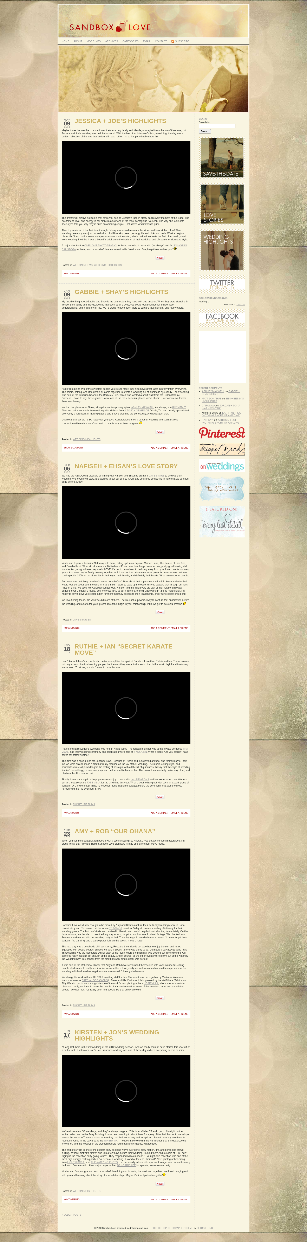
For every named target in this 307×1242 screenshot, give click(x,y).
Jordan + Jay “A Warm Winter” (221, 407)
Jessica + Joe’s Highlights (120, 120)
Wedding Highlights (108, 265)
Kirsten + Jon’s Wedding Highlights (117, 1035)
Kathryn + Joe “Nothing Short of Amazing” (221, 414)
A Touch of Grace (136, 410)
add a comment (160, 274)
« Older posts (71, 1214)
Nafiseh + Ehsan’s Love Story (126, 466)
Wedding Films (83, 265)
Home (65, 41)
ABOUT (78, 41)
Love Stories (82, 619)
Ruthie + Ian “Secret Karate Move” (123, 649)
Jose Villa (93, 782)
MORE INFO (94, 41)
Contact (161, 41)
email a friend (179, 274)
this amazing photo (104, 1162)
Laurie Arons (140, 779)
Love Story (156, 475)
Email (147, 41)
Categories (131, 41)
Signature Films (84, 804)
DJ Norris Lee (126, 1165)
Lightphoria (75, 1162)
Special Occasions (95, 980)
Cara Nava (208, 405)
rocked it (179, 407)
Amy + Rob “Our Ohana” (115, 831)
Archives (111, 41)
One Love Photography (100, 245)
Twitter (240, 304)
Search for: (205, 122)
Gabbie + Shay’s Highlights (121, 291)
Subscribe (182, 41)
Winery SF (110, 1140)
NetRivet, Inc (205, 1228)
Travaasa (115, 928)
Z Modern (140, 751)
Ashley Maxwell (142, 407)
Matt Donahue (211, 398)
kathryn (207, 420)
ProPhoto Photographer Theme (172, 1228)
